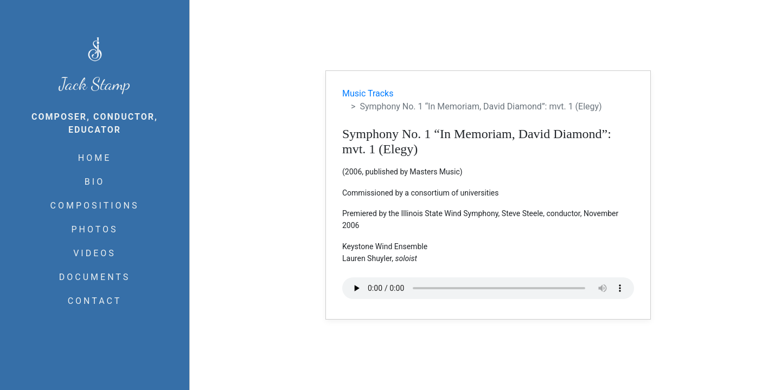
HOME (94, 158)
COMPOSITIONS (94, 205)
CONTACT (95, 301)
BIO (95, 182)
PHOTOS (94, 229)
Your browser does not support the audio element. (488, 288)
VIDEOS (94, 253)
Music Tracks (367, 93)
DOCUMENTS (94, 277)
